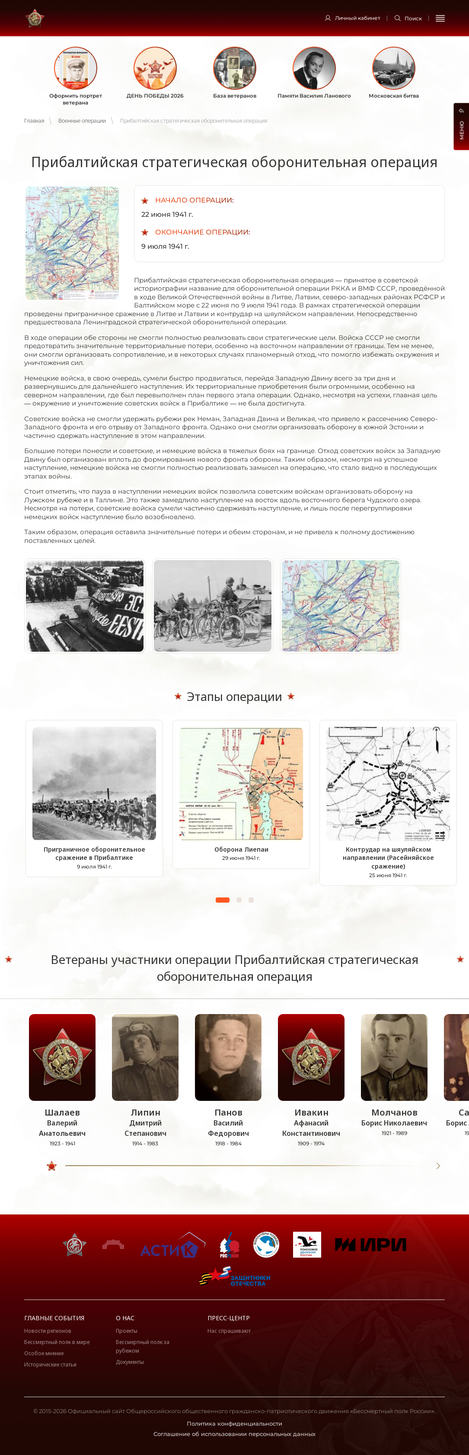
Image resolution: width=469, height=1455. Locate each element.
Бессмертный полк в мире (56, 1342)
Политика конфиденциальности (234, 1423)
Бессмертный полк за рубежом (142, 1346)
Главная (34, 121)
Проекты (126, 1331)
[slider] (52, 1166)
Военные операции (82, 121)
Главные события (54, 1318)
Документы (130, 1362)
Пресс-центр (228, 1318)
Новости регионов (47, 1331)
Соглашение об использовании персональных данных (234, 1433)
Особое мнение (44, 1353)
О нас (125, 1318)
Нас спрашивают (229, 1331)
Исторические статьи (50, 1364)
